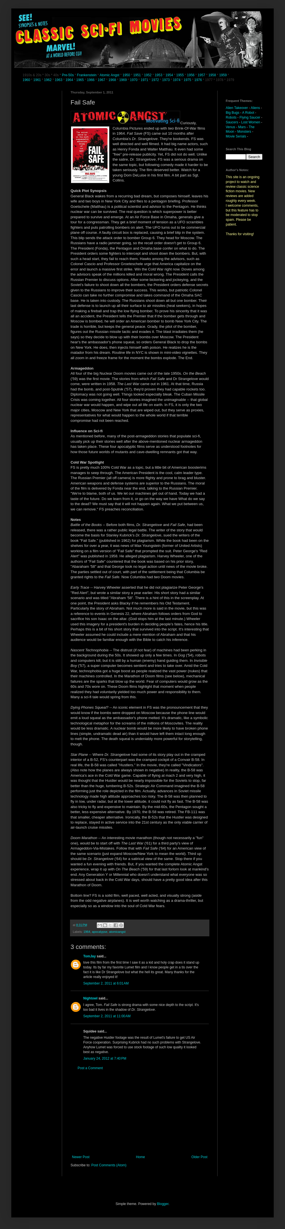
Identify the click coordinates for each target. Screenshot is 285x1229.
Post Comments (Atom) (108, 1165)
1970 (134, 80)
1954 (169, 75)
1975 (187, 80)
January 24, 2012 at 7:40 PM (104, 1058)
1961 (37, 80)
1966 (91, 80)
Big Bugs (232, 113)
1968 (112, 80)
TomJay (89, 956)
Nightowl (90, 998)
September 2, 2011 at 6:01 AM (106, 983)
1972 (156, 80)
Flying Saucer (250, 117)
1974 (177, 80)
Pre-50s (68, 75)
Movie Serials (236, 136)
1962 (48, 80)
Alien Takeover (237, 108)
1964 (69, 80)
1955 (180, 75)
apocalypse (100, 931)
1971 (145, 80)
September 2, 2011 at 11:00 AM (107, 1016)
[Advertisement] (139, 1112)
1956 (191, 75)
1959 (223, 75)
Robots (231, 117)
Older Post (199, 1157)
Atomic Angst (109, 75)
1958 (212, 75)
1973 (166, 80)
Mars (242, 127)
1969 (123, 80)
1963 (59, 80)
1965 (80, 80)
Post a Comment (90, 1068)
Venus (230, 127)
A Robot (248, 113)
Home (140, 1157)
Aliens (255, 108)
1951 (137, 75)
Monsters (244, 132)
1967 (102, 80)
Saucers (232, 122)
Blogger (162, 1204)
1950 (126, 75)
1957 (201, 75)
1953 (158, 75)
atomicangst (117, 931)
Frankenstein (87, 75)
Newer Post (80, 1157)
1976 (198, 80)
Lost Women (250, 122)
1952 (148, 75)
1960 (27, 80)
